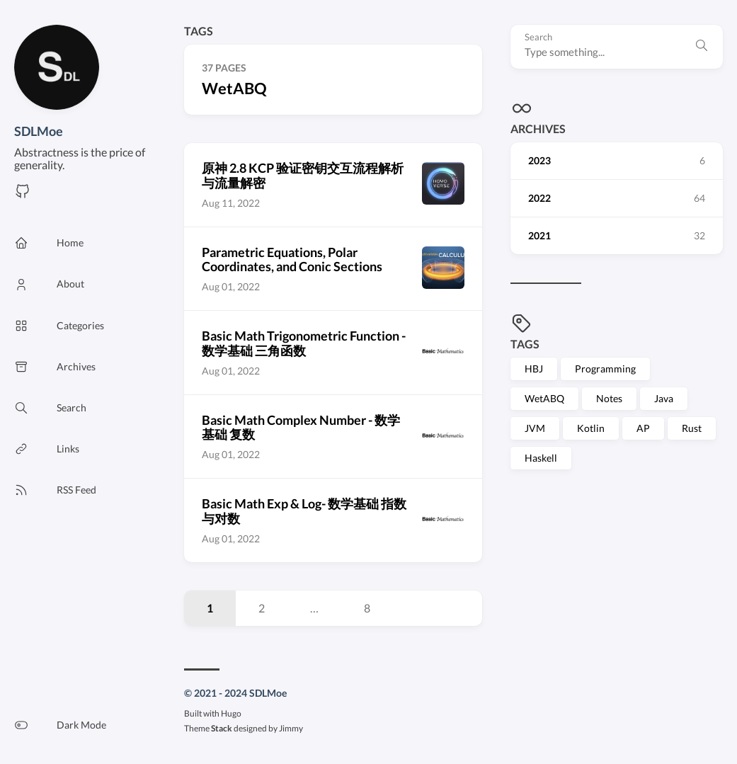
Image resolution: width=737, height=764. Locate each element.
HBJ (534, 369)
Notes (609, 398)
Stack (221, 728)
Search (538, 37)
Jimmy (291, 728)
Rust (692, 428)
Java (663, 398)
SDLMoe (38, 131)
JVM (535, 428)
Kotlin (591, 428)
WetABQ (544, 398)
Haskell (541, 458)
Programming (605, 369)
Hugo (231, 713)
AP (643, 428)
